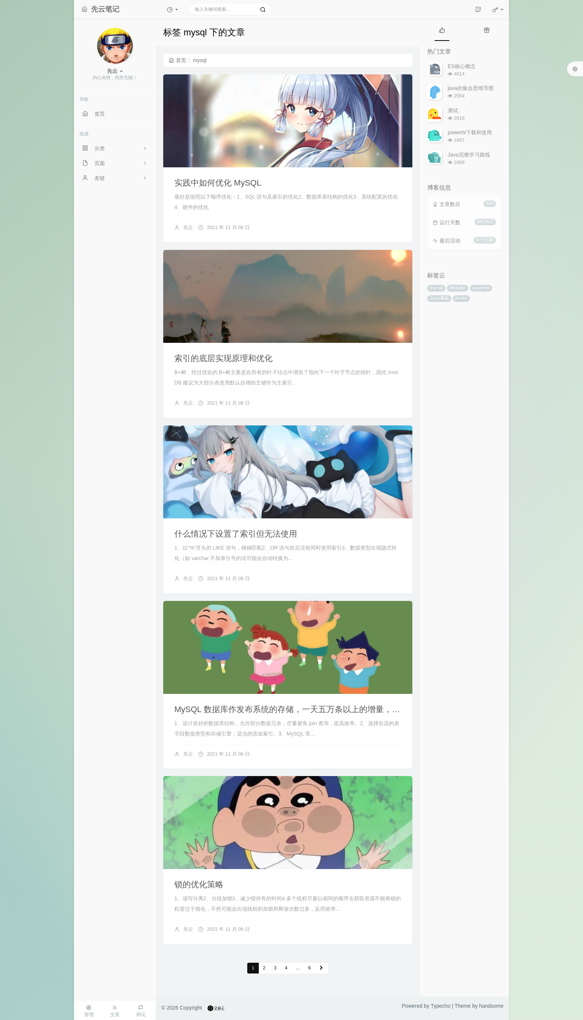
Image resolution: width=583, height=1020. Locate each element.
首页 (177, 60)
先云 (188, 227)
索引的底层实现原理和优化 (223, 358)
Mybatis (458, 288)
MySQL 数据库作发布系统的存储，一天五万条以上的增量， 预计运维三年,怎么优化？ (330, 709)
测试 (453, 110)
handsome (491, 1006)
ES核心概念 (462, 66)
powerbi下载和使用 (470, 132)
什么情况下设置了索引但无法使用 (235, 533)
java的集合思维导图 (471, 88)
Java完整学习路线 (469, 155)
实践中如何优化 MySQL (217, 182)
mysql (436, 288)
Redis (461, 298)
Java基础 (439, 298)
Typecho (440, 1006)
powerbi (481, 288)
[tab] (442, 30)
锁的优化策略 (198, 884)
